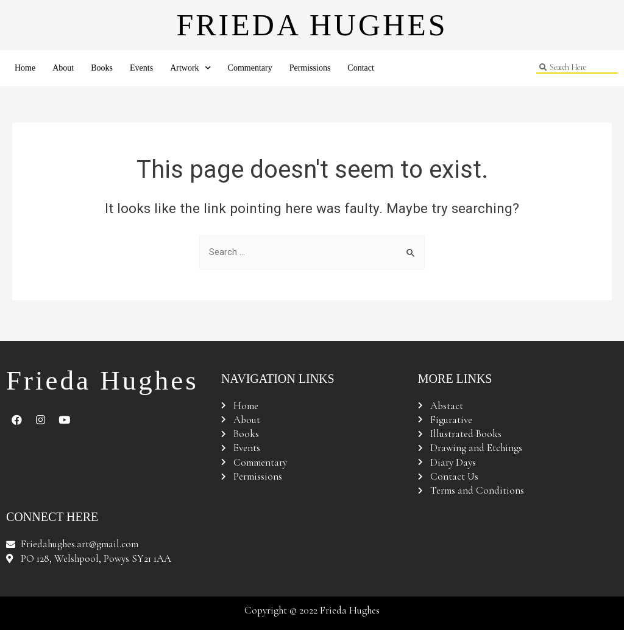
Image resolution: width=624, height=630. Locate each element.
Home (25, 67)
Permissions (310, 67)
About (63, 67)
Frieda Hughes (311, 25)
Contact (360, 67)
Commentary (250, 67)
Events (141, 67)
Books (102, 67)
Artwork (190, 68)
